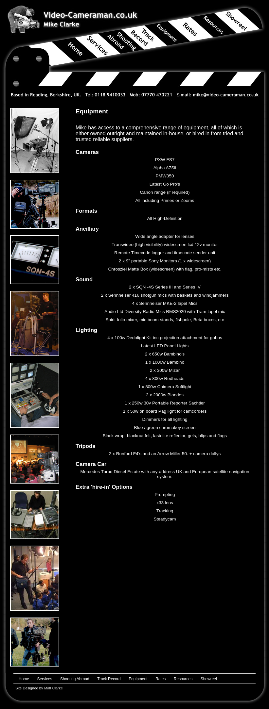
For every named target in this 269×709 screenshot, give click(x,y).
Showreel (209, 679)
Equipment (138, 679)
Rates (160, 679)
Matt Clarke (53, 688)
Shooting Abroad (74, 679)
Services (44, 679)
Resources (183, 679)
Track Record (109, 679)
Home (24, 679)
